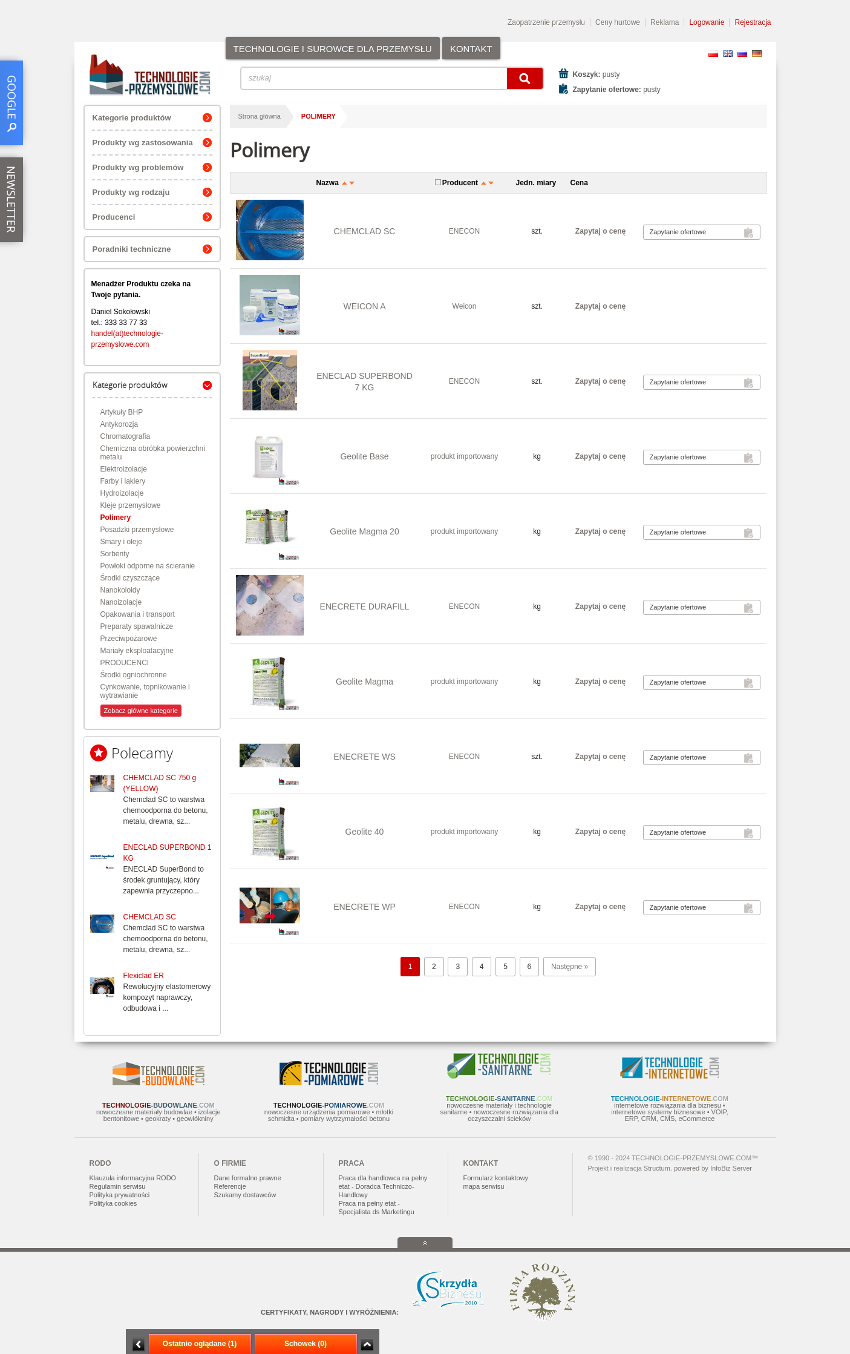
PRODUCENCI (124, 663)
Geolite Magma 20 (364, 531)
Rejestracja (752, 22)
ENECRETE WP (364, 907)
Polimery (115, 517)
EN (728, 53)
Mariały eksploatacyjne (137, 650)
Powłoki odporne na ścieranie (147, 566)
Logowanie (706, 22)
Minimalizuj (138, 1344)
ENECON (464, 231)
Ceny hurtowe (617, 22)
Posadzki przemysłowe (137, 529)
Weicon (465, 306)
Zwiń (367, 1345)
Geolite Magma (364, 681)
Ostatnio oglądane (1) (200, 1343)
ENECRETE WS (364, 756)
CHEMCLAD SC (149, 917)
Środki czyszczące (130, 578)
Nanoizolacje (121, 602)
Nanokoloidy (120, 590)
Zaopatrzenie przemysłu (546, 22)
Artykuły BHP (121, 412)
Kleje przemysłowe (130, 505)
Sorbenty (114, 554)
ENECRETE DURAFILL (365, 606)
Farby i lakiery (123, 481)
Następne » (569, 966)
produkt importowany (464, 456)
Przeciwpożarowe (128, 638)
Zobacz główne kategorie (141, 710)
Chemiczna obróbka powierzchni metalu (152, 452)
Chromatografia (125, 436)
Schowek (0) (305, 1343)
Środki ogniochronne (133, 675)
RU (742, 53)
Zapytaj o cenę (600, 231)
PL (713, 53)
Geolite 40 (364, 831)
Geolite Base (364, 456)
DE (757, 53)
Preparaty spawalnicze (137, 626)
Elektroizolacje (123, 469)
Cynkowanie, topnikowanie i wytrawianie (145, 691)
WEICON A (364, 306)
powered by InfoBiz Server (713, 1168)
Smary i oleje (121, 541)
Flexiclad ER (143, 975)
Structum (657, 1168)
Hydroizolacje (122, 493)
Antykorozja (119, 424)
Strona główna (259, 116)
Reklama (664, 22)
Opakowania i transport (137, 614)
